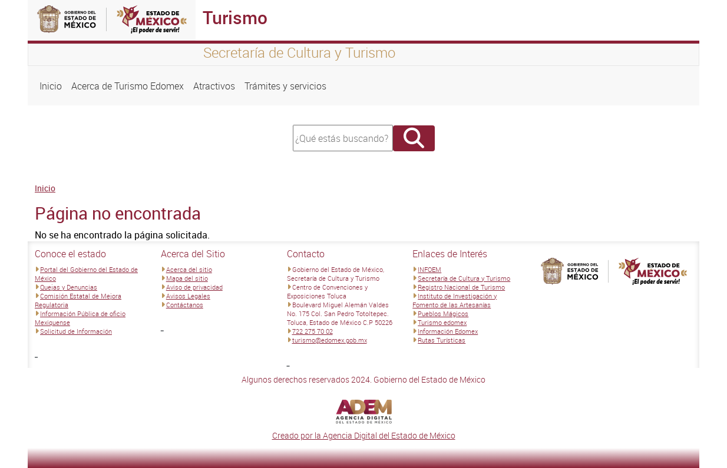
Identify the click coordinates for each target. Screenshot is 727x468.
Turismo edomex (442, 322)
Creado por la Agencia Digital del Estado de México (363, 435)
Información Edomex (448, 331)
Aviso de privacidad (194, 287)
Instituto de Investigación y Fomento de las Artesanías (454, 300)
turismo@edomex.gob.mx (329, 340)
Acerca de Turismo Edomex (127, 85)
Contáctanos (184, 304)
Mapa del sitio (187, 278)
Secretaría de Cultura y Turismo (464, 278)
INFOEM (429, 269)
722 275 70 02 (312, 331)
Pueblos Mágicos (443, 313)
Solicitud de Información (76, 331)
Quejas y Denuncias (68, 287)
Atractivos (214, 85)
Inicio (50, 85)
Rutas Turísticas (441, 340)
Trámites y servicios (285, 85)
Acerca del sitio (189, 269)
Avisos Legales (188, 295)
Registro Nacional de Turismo (461, 287)
